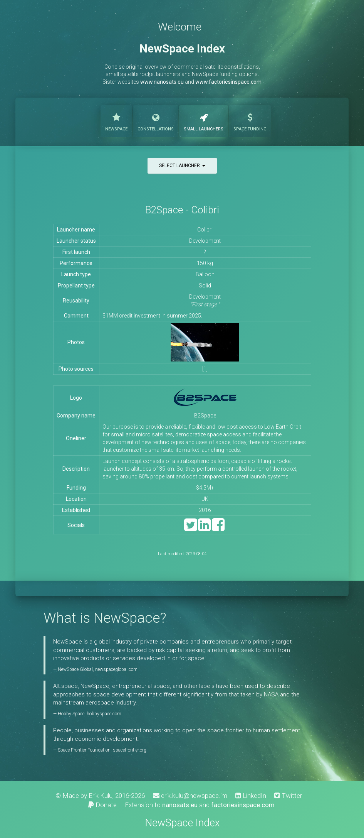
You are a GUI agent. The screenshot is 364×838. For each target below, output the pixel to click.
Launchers (203, 120)
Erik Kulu (100, 795)
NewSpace (116, 120)
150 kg (205, 263)
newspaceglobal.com (116, 669)
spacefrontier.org (129, 750)
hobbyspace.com (104, 713)
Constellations (156, 120)
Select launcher (182, 165)
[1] (205, 369)
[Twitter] (190, 528)
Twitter (288, 795)
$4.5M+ (205, 488)
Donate (102, 805)
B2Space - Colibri (182, 210)
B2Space (205, 415)
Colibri (205, 229)
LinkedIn (250, 795)
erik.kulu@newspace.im (190, 795)
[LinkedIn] (204, 528)
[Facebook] (218, 528)
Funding (250, 120)
